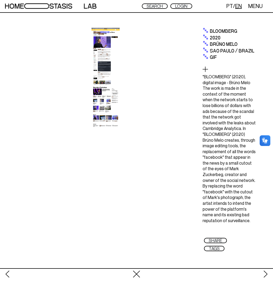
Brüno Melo (224, 44)
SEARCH (155, 6)
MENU (255, 6)
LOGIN (181, 6)
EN (238, 6)
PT (229, 6)
